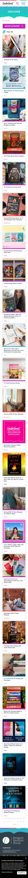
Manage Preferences (7, 872)
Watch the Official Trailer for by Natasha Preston (14, 779)
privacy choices (17, 869)
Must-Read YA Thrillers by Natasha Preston (12, 811)
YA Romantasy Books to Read (13, 283)
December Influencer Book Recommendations (12, 446)
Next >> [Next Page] (15, 824)
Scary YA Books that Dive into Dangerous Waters (13, 124)
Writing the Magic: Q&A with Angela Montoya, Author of (12, 316)
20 (20, 821)
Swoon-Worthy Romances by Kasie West (13, 251)
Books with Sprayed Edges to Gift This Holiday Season (13, 712)
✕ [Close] (26, 858)
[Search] (17, 3)
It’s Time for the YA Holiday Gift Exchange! (13, 679)
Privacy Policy (23, 868)
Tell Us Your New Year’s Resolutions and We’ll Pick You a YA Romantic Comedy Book (14, 350)
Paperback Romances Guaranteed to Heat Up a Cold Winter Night (13, 580)
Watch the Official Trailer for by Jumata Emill (13, 479)
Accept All (22, 872)
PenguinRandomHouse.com (9, 851)
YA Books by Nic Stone (11, 59)
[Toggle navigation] (23, 3)
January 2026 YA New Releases (13, 414)
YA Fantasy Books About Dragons (14, 156)
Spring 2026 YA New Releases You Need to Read (13, 513)
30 (23, 821)
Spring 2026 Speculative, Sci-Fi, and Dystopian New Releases (13, 219)
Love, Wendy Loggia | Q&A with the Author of (13, 546)
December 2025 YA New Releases (11, 614)
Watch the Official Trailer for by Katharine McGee (13, 745)
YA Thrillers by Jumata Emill (12, 187)
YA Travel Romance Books (12, 383)
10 (17, 821)
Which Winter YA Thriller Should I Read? (14, 91)
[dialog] (14, 867)
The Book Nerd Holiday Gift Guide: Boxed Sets (12, 646)
